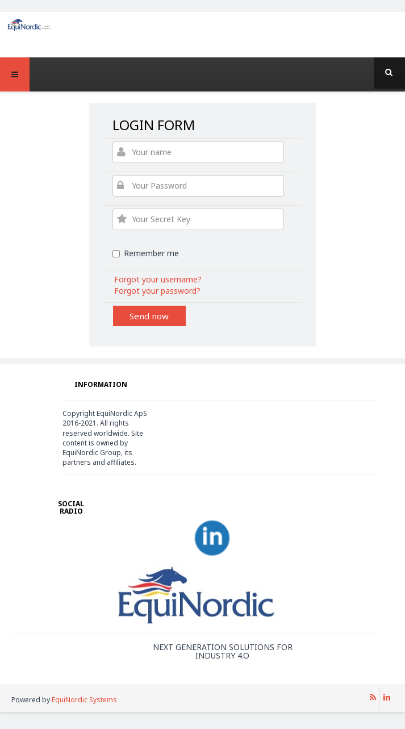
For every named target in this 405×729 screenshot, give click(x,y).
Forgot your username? (158, 279)
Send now (149, 316)
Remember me (145, 253)
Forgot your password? (157, 290)
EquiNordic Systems (84, 700)
